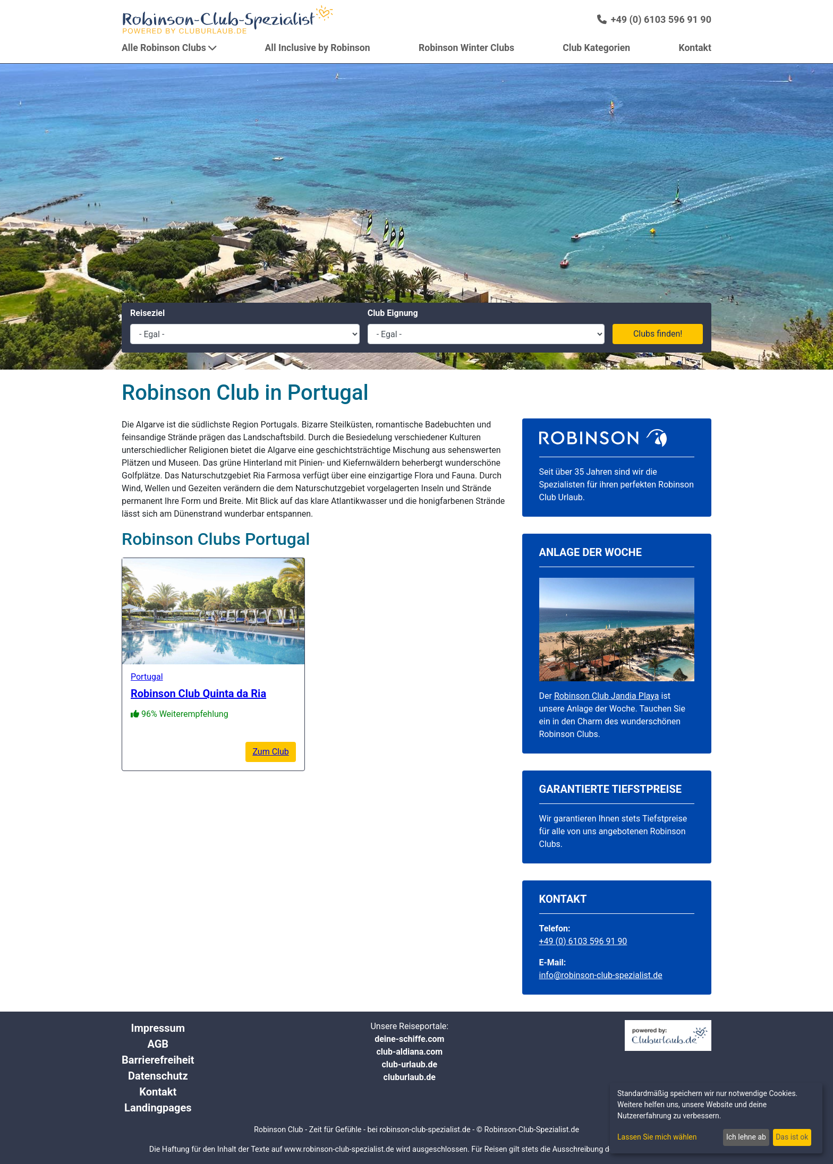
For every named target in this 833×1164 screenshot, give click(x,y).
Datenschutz (158, 1075)
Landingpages (157, 1107)
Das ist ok (792, 1137)
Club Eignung (393, 313)
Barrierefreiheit (158, 1060)
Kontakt (157, 1091)
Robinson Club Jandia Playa (606, 696)
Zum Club (270, 752)
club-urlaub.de (409, 1064)
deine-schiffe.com (409, 1039)
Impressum (158, 1028)
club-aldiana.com (409, 1052)
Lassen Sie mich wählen (656, 1137)
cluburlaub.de (410, 1077)
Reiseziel (147, 313)
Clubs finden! (658, 334)
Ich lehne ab (746, 1137)
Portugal (147, 677)
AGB (157, 1044)
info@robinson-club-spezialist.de (600, 975)
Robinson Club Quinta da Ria (198, 693)
